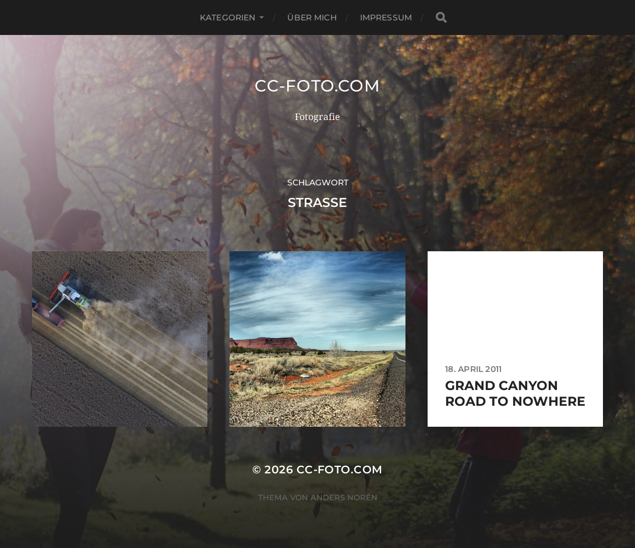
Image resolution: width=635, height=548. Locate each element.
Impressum (386, 17)
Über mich (311, 17)
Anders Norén (344, 497)
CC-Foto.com (317, 86)
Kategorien (227, 17)
